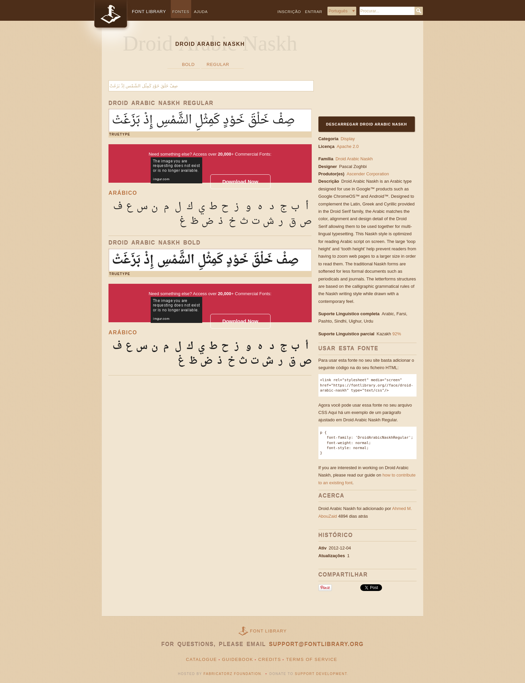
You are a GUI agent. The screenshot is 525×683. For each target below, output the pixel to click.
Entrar (313, 11)
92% (396, 333)
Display (348, 138)
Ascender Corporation (368, 173)
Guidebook (237, 659)
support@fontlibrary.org (316, 644)
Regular (218, 64)
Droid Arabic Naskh (354, 158)
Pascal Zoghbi (354, 166)
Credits (269, 659)
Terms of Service (311, 659)
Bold (188, 64)
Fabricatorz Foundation (232, 674)
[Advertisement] (360, 72)
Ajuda (201, 11)
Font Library (268, 630)
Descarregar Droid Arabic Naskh (366, 124)
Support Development (321, 674)
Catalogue (201, 659)
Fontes (181, 11)
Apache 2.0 (348, 146)
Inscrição (289, 11)
